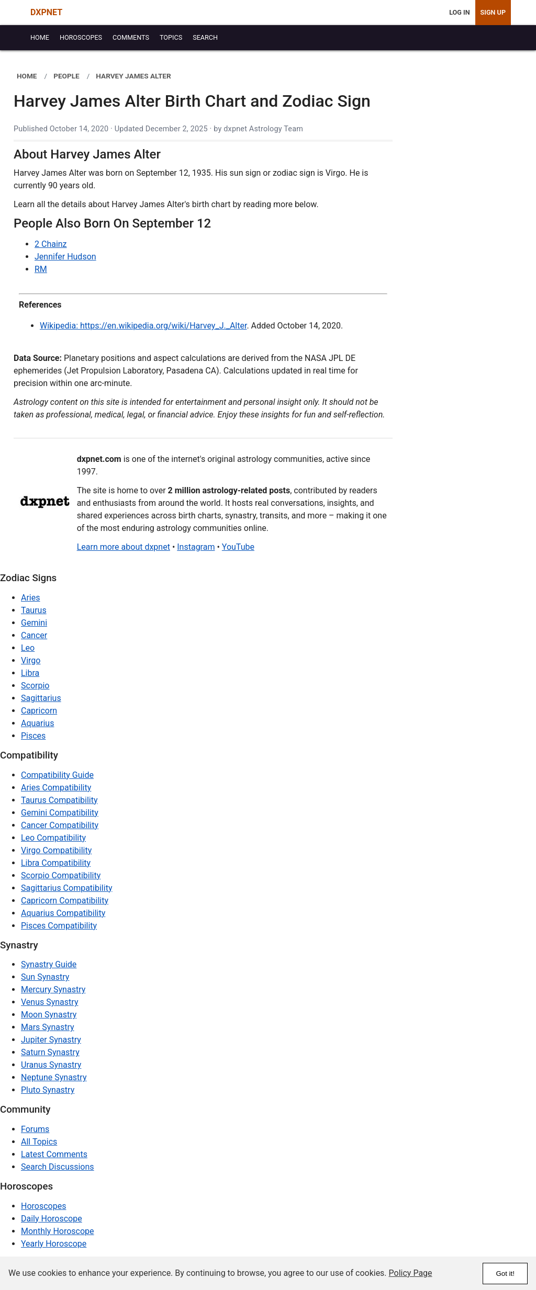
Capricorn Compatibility (64, 901)
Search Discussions (57, 1167)
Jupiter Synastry (51, 1040)
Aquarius (37, 723)
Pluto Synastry (47, 1090)
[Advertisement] (462, 221)
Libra (30, 673)
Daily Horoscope (51, 1219)
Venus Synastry (49, 1002)
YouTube (238, 547)
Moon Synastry (48, 1015)
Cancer (34, 635)
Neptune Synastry (53, 1077)
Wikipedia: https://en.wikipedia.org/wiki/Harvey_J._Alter (143, 326)
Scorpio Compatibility (60, 875)
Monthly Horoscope (57, 1231)
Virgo (30, 660)
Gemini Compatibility (59, 813)
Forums (35, 1129)
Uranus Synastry (51, 1065)
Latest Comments (54, 1154)
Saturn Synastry (50, 1052)
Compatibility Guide (57, 775)
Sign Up (493, 12)
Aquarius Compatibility (63, 913)
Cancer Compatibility (59, 825)
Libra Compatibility (56, 863)
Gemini (34, 623)
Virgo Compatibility (56, 850)
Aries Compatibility (56, 788)
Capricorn (39, 711)
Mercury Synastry (53, 989)
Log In (459, 12)
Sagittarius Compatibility (66, 888)
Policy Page (410, 1273)
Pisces (33, 736)
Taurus (34, 610)
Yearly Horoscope (53, 1244)
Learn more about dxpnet (123, 547)
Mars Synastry (47, 1027)
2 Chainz (51, 244)
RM (41, 269)
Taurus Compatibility (59, 800)
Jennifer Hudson (65, 257)
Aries (30, 598)
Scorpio (35, 686)
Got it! (505, 1273)
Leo (28, 648)
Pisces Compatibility (59, 926)
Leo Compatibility (53, 838)
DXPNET (46, 12)
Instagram (196, 547)
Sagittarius (41, 698)
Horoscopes (43, 1206)
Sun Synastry (45, 977)
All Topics (39, 1142)
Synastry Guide (48, 964)
